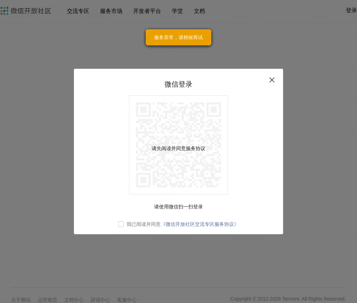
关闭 (272, 80)
